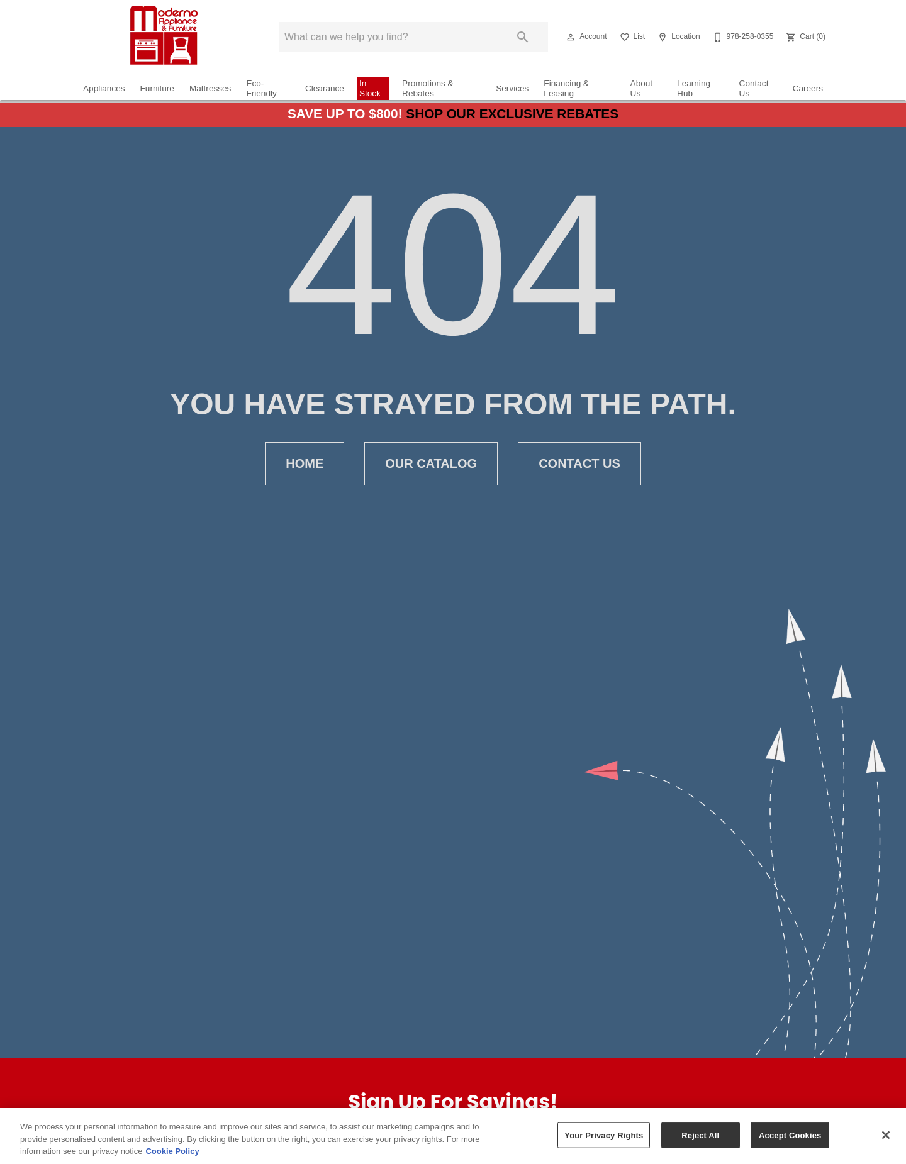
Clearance (324, 88)
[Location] (677, 37)
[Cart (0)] (804, 37)
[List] (631, 37)
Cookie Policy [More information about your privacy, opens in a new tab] (172, 1151)
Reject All (700, 1134)
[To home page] (162, 37)
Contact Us (754, 88)
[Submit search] (523, 37)
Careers (808, 88)
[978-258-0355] (742, 37)
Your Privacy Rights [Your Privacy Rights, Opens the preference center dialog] (603, 1134)
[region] (453, 1136)
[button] (570, 37)
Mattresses (210, 88)
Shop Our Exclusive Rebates (512, 113)
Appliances (104, 88)
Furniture (157, 88)
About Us (641, 88)
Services (512, 88)
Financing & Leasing (566, 88)
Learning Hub (693, 88)
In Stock (370, 88)
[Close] (886, 1135)
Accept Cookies (790, 1134)
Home (305, 464)
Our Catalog (431, 464)
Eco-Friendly (261, 88)
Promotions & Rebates (428, 88)
